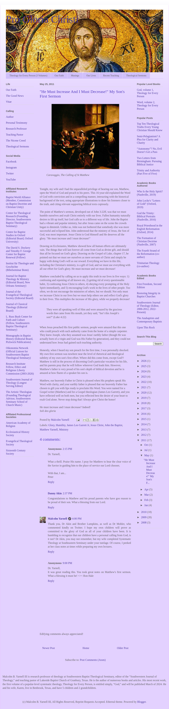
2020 (144, 392)
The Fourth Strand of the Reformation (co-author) (148, 253)
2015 (144, 419)
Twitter (10, 173)
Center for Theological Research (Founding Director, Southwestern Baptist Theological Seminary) (18, 219)
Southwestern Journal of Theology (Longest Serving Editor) (19, 382)
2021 (144, 387)
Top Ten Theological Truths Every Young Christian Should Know (149, 127)
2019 (144, 397)
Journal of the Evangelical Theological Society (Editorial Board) (19, 295)
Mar (147, 494)
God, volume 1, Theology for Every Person (147, 93)
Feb (146, 500)
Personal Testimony (16, 122)
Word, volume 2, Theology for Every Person (147, 105)
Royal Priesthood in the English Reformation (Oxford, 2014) (149, 228)
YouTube (11, 179)
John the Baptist (113, 425)
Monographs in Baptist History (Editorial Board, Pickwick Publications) (19, 338)
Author (10, 116)
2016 (144, 413)
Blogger (141, 701)
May (147, 455)
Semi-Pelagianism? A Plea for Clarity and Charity (148, 139)
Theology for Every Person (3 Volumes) (28, 75)
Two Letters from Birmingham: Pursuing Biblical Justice (149, 161)
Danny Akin (55, 493)
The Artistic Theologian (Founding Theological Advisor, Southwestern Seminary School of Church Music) (19, 398)
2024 (144, 371)
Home (86, 648)
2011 (144, 440)
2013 (144, 429)
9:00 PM (67, 563)
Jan (146, 505)
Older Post (122, 648)
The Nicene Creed (16, 140)
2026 (144, 360)
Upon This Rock (146, 327)
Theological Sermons (136, 75)
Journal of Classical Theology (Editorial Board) (16, 307)
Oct (146, 444)
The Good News (15, 95)
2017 (144, 408)
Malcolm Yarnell (57, 518)
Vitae (9, 101)
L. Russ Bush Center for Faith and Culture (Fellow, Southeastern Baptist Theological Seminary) (19, 323)
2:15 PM (67, 448)
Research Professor (16, 128)
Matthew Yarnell (49, 429)
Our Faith (59, 75)
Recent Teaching (111, 75)
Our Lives (91, 75)
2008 (144, 522)
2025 (144, 366)
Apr (146, 489)
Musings (75, 75)
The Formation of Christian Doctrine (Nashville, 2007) (147, 241)
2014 (144, 424)
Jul (146, 450)
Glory (51, 425)
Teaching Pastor (14, 134)
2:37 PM (67, 493)
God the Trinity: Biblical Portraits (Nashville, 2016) (146, 216)
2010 (144, 512)
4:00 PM (77, 518)
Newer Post (48, 648)
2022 (144, 381)
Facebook (11, 161)
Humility (60, 425)
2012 (144, 434)
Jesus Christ (96, 425)
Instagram (11, 167)
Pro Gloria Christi (42, 19)
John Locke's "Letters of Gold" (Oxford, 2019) (148, 203)
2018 (144, 403)
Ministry (63, 429)
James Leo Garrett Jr (78, 425)
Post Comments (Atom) (93, 659)
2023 (144, 376)
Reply (51, 482)
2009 (144, 517)
